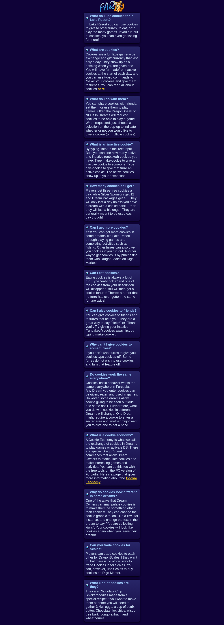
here (101, 89)
